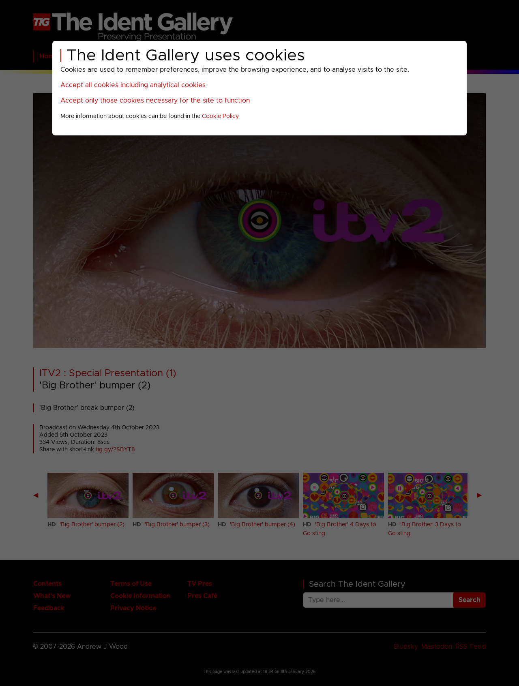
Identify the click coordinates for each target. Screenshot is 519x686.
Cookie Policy (220, 116)
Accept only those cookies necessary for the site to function (155, 100)
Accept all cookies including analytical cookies (133, 85)
